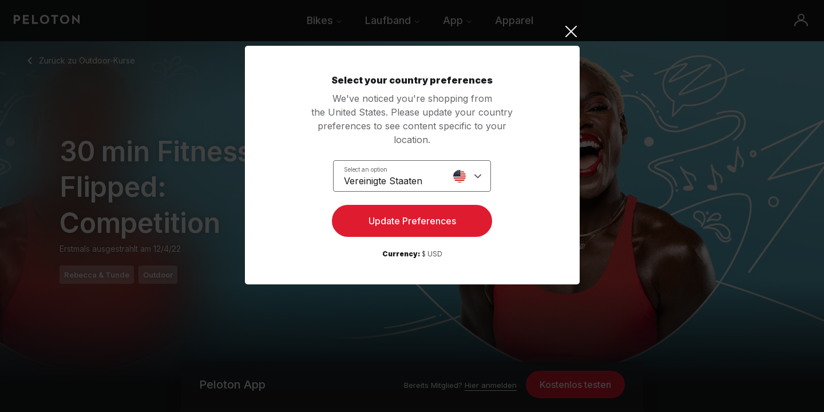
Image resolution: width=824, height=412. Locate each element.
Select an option (365, 169)
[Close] (412, 31)
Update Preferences (412, 221)
